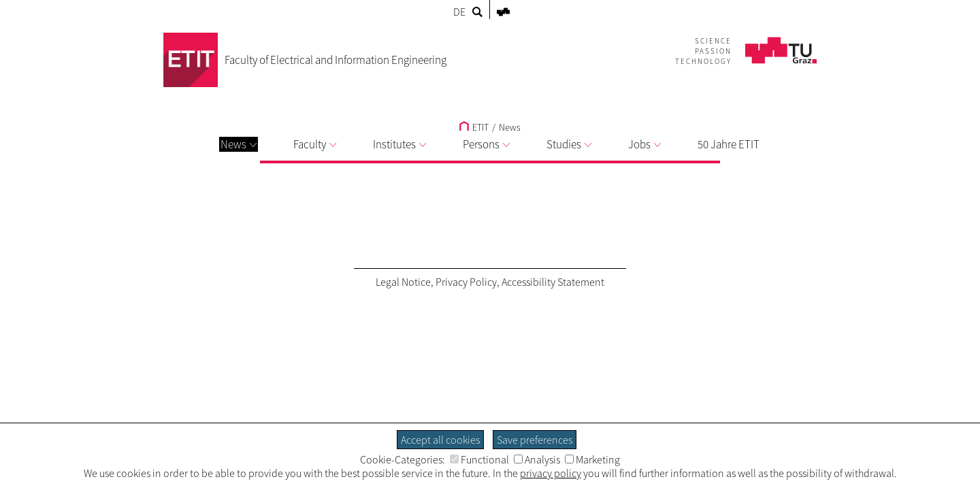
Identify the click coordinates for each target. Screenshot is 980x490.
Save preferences (534, 439)
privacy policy (550, 473)
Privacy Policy (466, 282)
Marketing (592, 459)
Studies (568, 144)
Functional (479, 459)
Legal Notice (403, 282)
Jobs (644, 144)
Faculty (314, 144)
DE (459, 11)
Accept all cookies (440, 439)
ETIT (474, 127)
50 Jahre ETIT (729, 144)
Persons (486, 144)
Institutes (399, 144)
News (238, 144)
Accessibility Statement (553, 282)
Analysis (537, 459)
